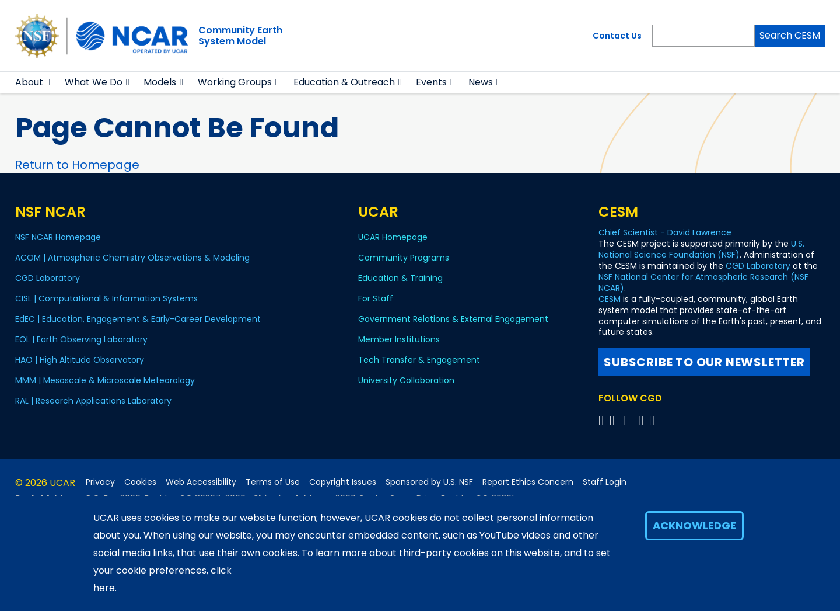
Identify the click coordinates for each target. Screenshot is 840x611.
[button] (49, 82)
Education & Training (400, 278)
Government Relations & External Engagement (453, 319)
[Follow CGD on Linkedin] (653, 420)
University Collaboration (406, 380)
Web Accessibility (201, 482)
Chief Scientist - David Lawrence (665, 232)
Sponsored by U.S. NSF (429, 482)
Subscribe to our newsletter (704, 362)
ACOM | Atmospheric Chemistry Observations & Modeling (132, 257)
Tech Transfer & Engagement (419, 360)
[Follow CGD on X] (602, 420)
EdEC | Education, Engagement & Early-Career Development (138, 319)
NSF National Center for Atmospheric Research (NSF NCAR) (703, 282)
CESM (609, 299)
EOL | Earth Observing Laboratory (81, 339)
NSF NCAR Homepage (58, 237)
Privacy (100, 482)
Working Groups (235, 82)
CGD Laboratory (47, 278)
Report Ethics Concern (527, 482)
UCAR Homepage (393, 237)
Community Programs (403, 257)
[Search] (703, 36)
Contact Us (617, 35)
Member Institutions (399, 339)
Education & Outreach (344, 82)
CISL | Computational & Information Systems (106, 298)
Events (431, 82)
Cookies (140, 482)
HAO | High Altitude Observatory (79, 360)
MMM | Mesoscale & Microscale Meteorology (105, 380)
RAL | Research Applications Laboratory (93, 401)
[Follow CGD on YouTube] (630, 420)
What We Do (94, 82)
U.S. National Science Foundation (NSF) (701, 249)
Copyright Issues (342, 482)
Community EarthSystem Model (240, 35)
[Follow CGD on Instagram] (642, 420)
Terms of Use (273, 482)
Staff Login (604, 482)
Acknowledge (694, 525)
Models (160, 82)
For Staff (375, 298)
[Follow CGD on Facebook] (616, 420)
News (480, 82)
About (29, 82)
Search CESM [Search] (790, 35)
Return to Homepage (77, 165)
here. (105, 588)
